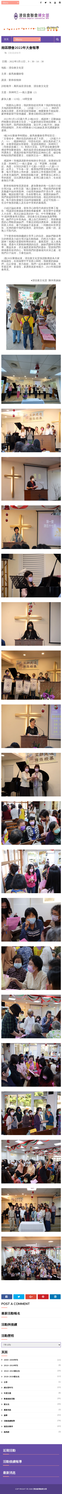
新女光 (6, 1404)
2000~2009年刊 (11, 1360)
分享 (5, 1382)
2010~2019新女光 (12, 1371)
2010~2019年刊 (11, 1365)
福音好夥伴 (8, 1426)
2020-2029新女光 (11, 1377)
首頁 (6, 39)
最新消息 (7, 1410)
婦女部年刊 (8, 1388)
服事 (5, 1415)
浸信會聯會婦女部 (40, 1489)
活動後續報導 (14, 53)
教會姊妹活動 (9, 1399)
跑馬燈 (6, 1432)
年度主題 (7, 1393)
